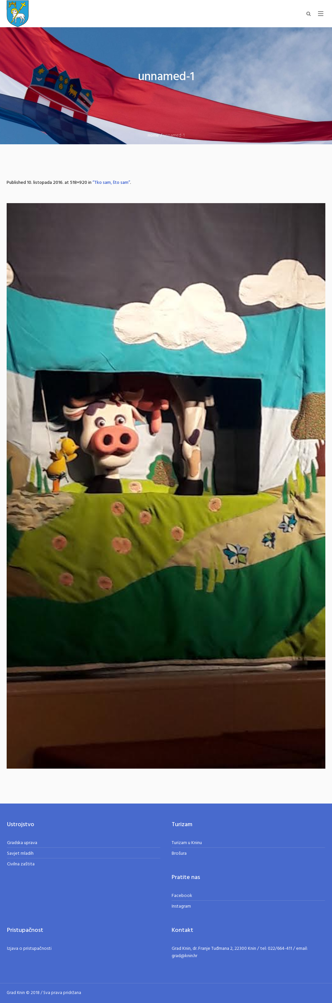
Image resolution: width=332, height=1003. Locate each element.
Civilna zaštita (21, 864)
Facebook (182, 896)
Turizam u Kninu (187, 843)
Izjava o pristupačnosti (29, 948)
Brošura (179, 853)
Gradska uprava (22, 843)
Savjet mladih (20, 853)
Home (153, 135)
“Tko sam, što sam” (111, 183)
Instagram (181, 906)
